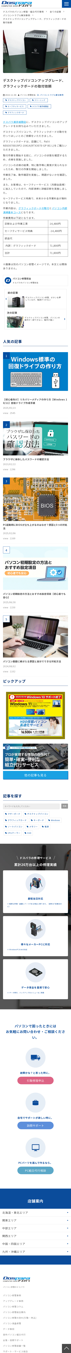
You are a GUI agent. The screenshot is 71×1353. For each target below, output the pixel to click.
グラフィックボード (16, 112)
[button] (66, 4)
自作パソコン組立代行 (14, 1334)
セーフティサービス (16, 106)
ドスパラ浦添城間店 (40, 106)
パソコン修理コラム (13, 1306)
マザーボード (12, 813)
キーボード (37, 820)
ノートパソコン (14, 826)
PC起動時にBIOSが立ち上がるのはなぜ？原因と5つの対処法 (35, 526)
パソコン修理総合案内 (14, 1312)
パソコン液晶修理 (12, 1323)
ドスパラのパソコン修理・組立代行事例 (23, 11)
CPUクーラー (12, 832)
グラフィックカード (16, 820)
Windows (54, 820)
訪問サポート (59, 4)
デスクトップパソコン (17, 100)
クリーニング (39, 100)
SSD (28, 832)
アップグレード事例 (13, 1300)
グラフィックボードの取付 (33, 208)
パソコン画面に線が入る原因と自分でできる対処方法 (32, 661)
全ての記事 (55, 11)
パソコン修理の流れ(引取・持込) (19, 1317)
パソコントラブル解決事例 (16, 15)
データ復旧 (8, 1328)
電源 (45, 826)
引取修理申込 (52, 4)
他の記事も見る (35, 775)
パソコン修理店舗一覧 (14, 1345)
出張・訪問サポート (13, 1340)
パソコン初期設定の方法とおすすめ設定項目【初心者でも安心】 (34, 595)
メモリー (32, 826)
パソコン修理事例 (12, 1295)
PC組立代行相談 (35, 1170)
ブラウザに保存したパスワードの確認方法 (26, 459)
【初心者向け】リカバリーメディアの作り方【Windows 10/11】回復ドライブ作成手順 (35, 401)
